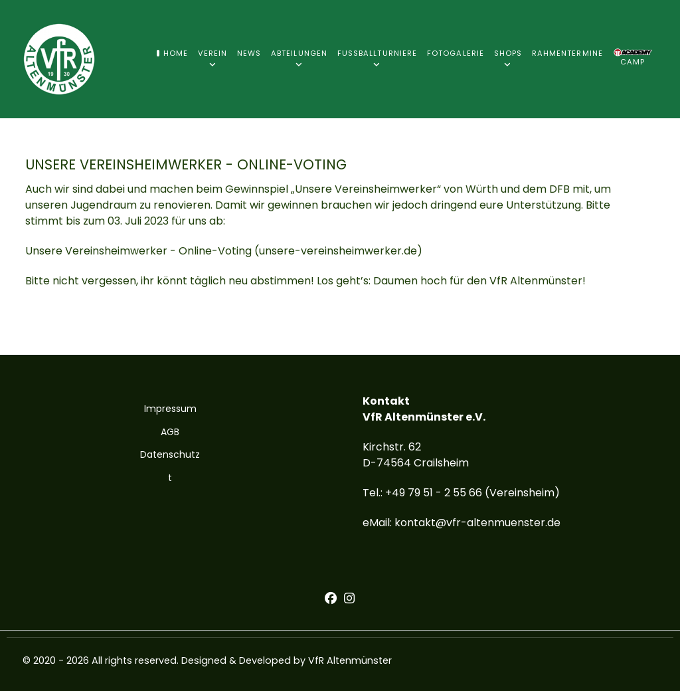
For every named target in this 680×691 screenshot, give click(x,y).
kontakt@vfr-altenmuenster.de (477, 522)
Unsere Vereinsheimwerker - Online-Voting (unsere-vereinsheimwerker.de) (223, 250)
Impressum (170, 408)
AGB (170, 432)
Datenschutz (170, 454)
